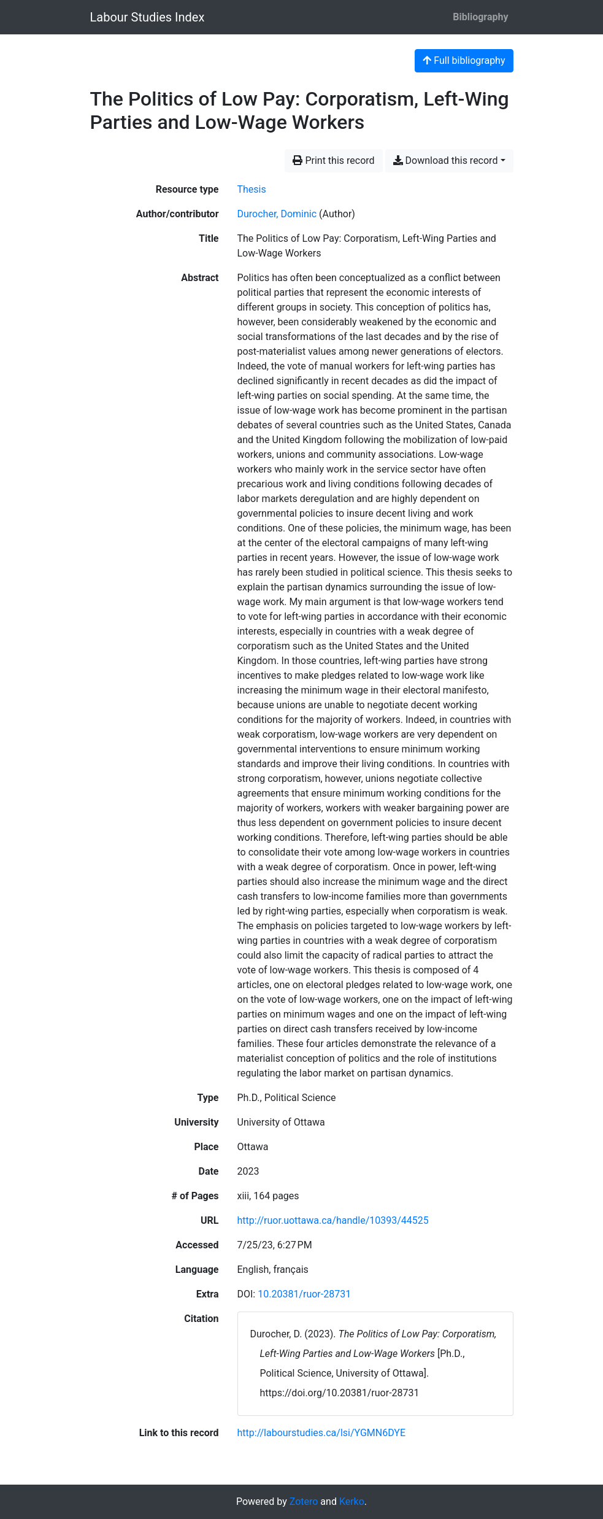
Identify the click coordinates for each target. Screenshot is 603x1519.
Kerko (351, 1501)
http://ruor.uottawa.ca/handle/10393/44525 (333, 1220)
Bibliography (480, 17)
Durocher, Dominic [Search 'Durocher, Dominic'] (277, 214)
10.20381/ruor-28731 (304, 1294)
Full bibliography (464, 60)
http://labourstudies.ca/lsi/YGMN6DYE (321, 1433)
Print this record (333, 160)
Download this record (445, 160)
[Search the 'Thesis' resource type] (251, 189)
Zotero (304, 1501)
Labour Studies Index (147, 17)
